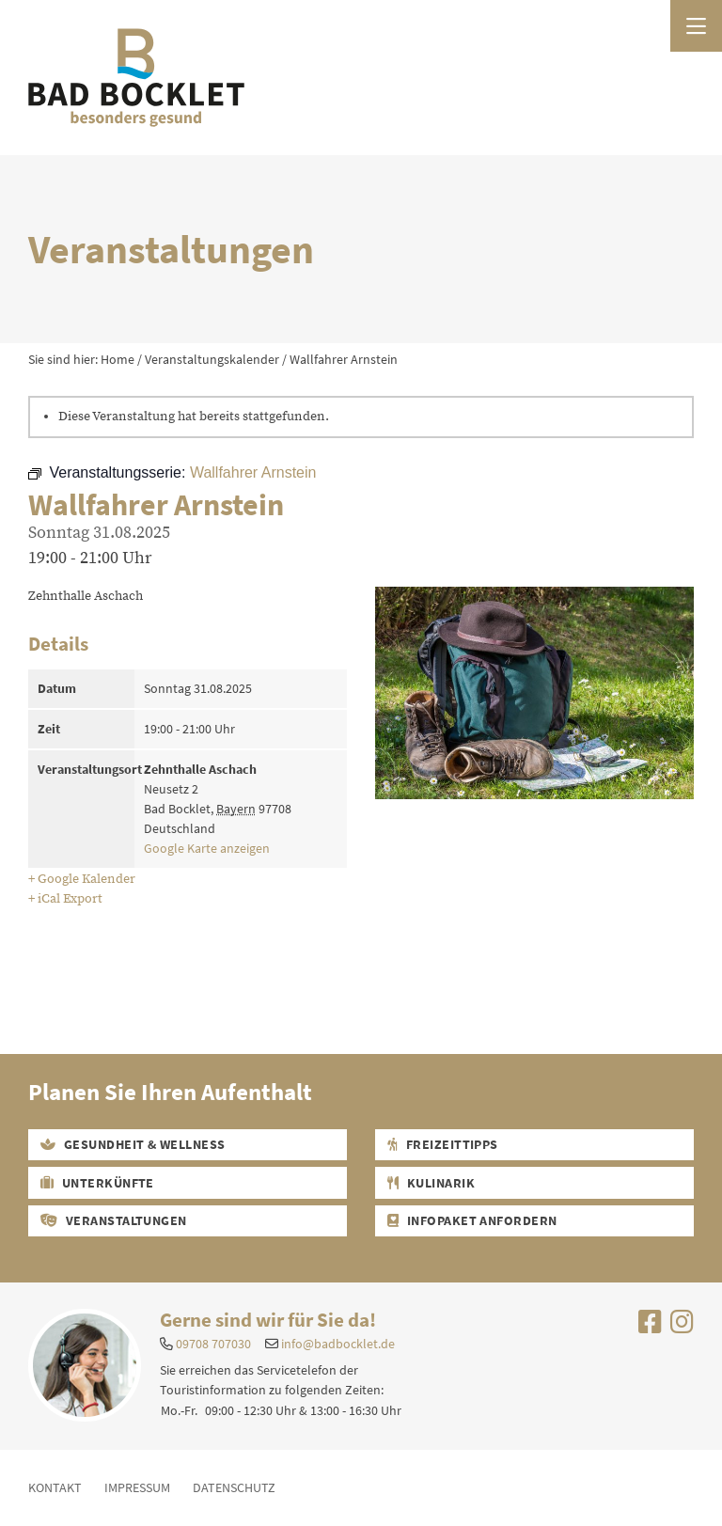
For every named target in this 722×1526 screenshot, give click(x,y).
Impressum (137, 1487)
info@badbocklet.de (338, 1343)
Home (117, 359)
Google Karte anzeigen (207, 848)
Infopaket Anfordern (472, 1220)
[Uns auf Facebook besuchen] (650, 1326)
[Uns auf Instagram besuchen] (682, 1326)
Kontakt (55, 1487)
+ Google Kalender (81, 879)
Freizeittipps (442, 1144)
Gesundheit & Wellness (133, 1144)
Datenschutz (234, 1487)
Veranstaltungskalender (212, 359)
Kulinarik (431, 1182)
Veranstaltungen (113, 1220)
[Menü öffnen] (696, 26)
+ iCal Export (65, 898)
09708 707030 (213, 1343)
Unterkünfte (97, 1182)
